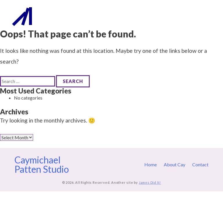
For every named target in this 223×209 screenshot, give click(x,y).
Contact (200, 16)
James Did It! (150, 182)
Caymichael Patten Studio (65, 16)
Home (155, 16)
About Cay (177, 16)
